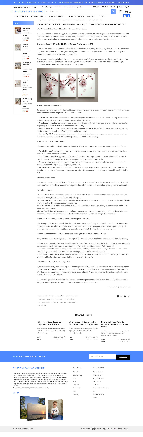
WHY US (112, 7)
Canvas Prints (21, 23)
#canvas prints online (56, 302)
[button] (41, 413)
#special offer (42, 312)
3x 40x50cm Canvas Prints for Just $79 (75, 50)
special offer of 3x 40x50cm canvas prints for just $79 (66, 276)
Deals (95, 403)
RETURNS (96, 7)
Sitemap (76, 400)
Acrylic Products (57, 23)
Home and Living (98, 400)
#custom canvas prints (45, 305)
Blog (74, 396)
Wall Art (91, 23)
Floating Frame (38, 23)
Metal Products (76, 23)
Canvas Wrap (77, 380)
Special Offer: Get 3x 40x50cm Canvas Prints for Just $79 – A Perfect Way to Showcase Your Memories (81, 31)
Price (74, 384)
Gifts (94, 396)
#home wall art (69, 305)
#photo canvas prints (59, 308)
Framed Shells (25, 88)
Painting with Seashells (26, 70)
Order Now (76, 377)
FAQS (74, 387)
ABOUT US (104, 7)
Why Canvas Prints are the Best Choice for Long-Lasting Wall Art (83, 329)
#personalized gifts (44, 308)
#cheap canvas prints (72, 302)
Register (127, 7)
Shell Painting (27, 105)
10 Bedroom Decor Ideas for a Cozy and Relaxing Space (50, 329)
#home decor (59, 305)
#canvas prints (43, 302)
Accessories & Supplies (101, 393)
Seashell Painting (25, 52)
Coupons (76, 390)
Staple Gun (26, 35)
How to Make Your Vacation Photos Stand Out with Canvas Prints (114, 330)
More (103, 23)
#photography (72, 308)
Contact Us (77, 393)
